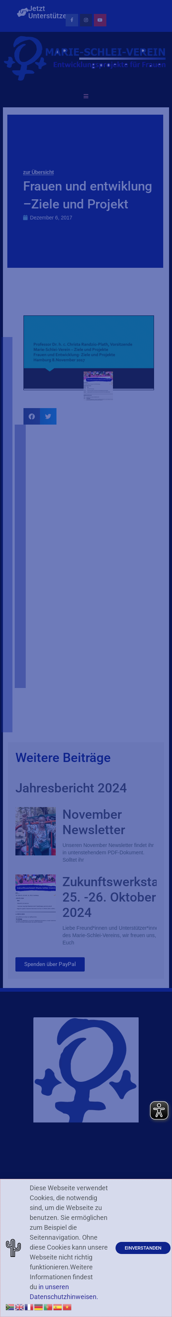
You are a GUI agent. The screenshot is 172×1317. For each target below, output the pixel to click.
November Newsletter (93, 822)
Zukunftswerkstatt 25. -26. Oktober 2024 (114, 897)
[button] (31, 416)
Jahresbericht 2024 (71, 788)
